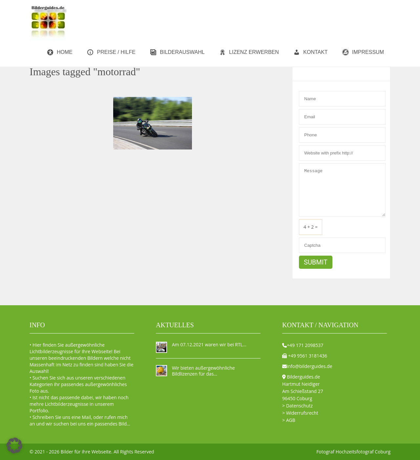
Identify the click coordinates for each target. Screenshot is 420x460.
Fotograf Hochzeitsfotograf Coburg (353, 451)
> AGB (288, 420)
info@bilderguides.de (309, 366)
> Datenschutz (297, 405)
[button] (14, 445)
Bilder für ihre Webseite (86, 451)
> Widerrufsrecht (300, 413)
